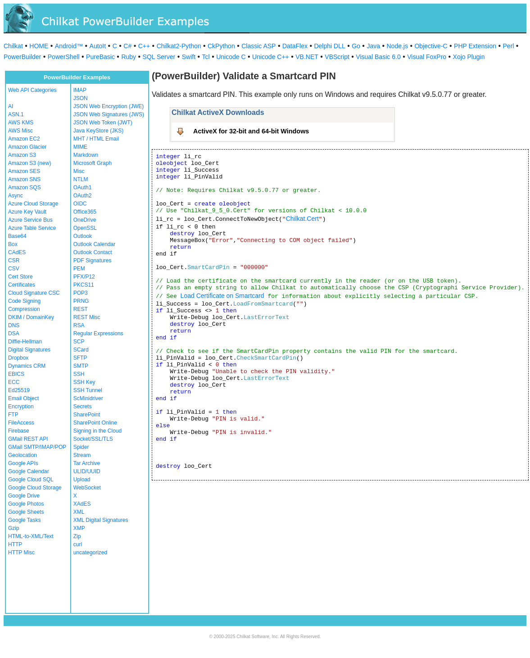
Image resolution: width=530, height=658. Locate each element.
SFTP (80, 358)
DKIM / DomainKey (31, 317)
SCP (79, 341)
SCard (81, 350)
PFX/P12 (84, 277)
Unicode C (230, 56)
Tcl (206, 56)
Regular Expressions (98, 333)
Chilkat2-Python (179, 46)
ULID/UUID (86, 471)
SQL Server (159, 56)
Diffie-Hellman (25, 341)
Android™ (69, 46)
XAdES (82, 504)
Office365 (84, 212)
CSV (13, 268)
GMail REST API (28, 439)
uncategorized (90, 552)
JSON (80, 98)
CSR (13, 260)
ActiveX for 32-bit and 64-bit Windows (251, 131)
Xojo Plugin (469, 56)
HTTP (15, 544)
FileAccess (21, 423)
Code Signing (24, 301)
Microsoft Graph (92, 163)
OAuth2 (82, 195)
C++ (144, 46)
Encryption (21, 406)
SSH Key (84, 382)
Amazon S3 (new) (29, 163)
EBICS (16, 374)
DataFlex (295, 46)
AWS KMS (20, 122)
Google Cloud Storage (35, 487)
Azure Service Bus (30, 220)
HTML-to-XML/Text (31, 536)
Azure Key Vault (27, 212)
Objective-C (430, 46)
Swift (188, 56)
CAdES (17, 252)
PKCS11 (83, 285)
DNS (13, 325)
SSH (79, 374)
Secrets (82, 406)
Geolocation (22, 455)
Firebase (18, 431)
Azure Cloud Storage (33, 204)
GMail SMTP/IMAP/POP (37, 447)
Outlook (82, 236)
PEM (79, 268)
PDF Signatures (92, 260)
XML (79, 512)
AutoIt (98, 46)
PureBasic (100, 56)
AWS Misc (20, 131)
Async (15, 195)
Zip (77, 536)
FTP (13, 414)
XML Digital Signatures (100, 520)
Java (373, 46)
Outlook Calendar (94, 244)
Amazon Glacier (27, 147)
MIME (80, 147)
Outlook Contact (92, 252)
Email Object (23, 398)
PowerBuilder (22, 56)
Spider (81, 447)
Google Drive (24, 496)
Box (13, 244)
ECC (13, 382)
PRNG (81, 301)
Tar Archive (86, 463)
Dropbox (18, 358)
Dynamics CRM (26, 366)
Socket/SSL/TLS (93, 439)
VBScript (337, 56)
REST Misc (86, 317)
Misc (79, 171)
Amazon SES (24, 171)
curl (77, 544)
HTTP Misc (21, 552)
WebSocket (87, 487)
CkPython (221, 46)
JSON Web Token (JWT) (102, 122)
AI (10, 106)
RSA (79, 325)
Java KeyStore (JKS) (98, 131)
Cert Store (20, 277)
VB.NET (306, 56)
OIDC (80, 204)
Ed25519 (19, 390)
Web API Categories (32, 90)
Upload (82, 479)
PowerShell (64, 56)
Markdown (85, 155)
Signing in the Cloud (97, 431)
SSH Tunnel (87, 390)
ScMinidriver (88, 398)
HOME (38, 46)
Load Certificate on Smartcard (222, 295)
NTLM (80, 179)
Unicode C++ (270, 56)
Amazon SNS (24, 179)
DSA (13, 333)
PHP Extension (475, 46)
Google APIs (23, 463)
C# (127, 46)
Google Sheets (26, 512)
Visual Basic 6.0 (378, 56)
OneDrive (84, 220)
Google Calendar (28, 471)
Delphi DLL (329, 46)
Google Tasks (24, 520)
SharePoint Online (95, 423)
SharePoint (86, 414)
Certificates (21, 285)
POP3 (80, 293)
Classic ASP (258, 46)
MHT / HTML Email (96, 139)
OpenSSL (85, 228)
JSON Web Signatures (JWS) (108, 114)
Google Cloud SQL (31, 479)
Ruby (128, 56)
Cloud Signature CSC (34, 293)
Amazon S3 (22, 155)
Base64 (17, 236)
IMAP (79, 90)
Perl (508, 46)
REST (80, 309)
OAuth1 (82, 187)
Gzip (13, 528)
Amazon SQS (24, 187)
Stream (82, 455)
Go (356, 46)
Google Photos (26, 504)
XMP (79, 528)
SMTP (80, 366)
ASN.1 (16, 114)
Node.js (397, 46)
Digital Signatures (29, 350)
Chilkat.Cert (302, 218)
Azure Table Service (32, 228)
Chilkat (13, 46)
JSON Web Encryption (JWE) (108, 106)
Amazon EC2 (24, 139)
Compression (24, 309)
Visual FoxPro (426, 56)
